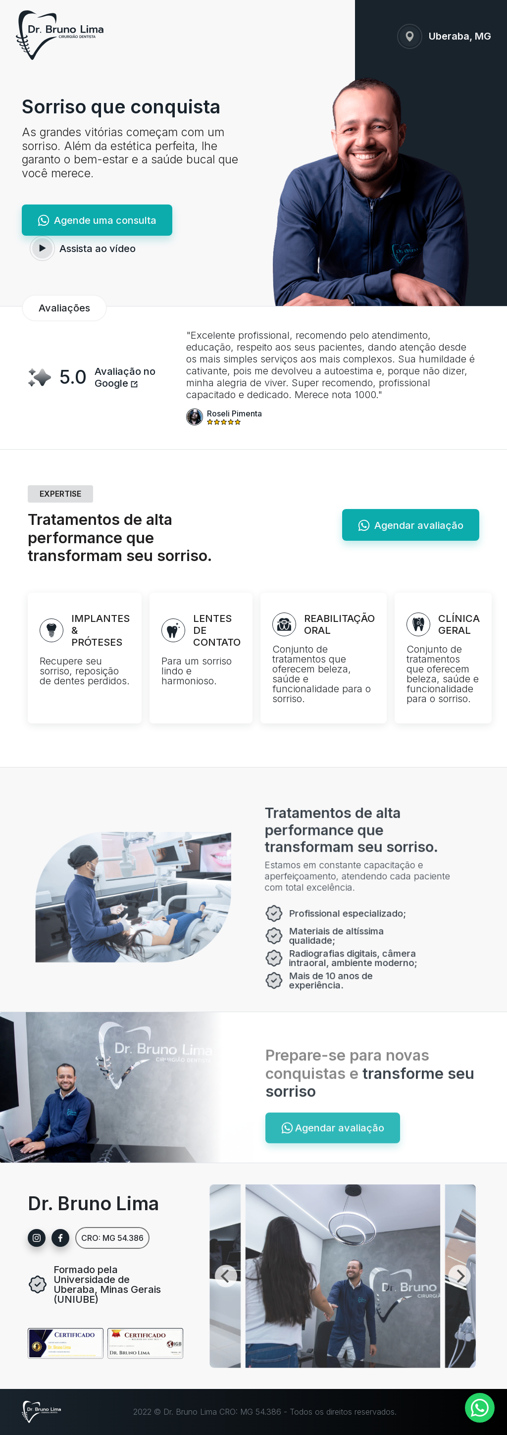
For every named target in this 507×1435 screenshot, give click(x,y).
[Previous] (165, 1276)
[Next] (437, 1276)
